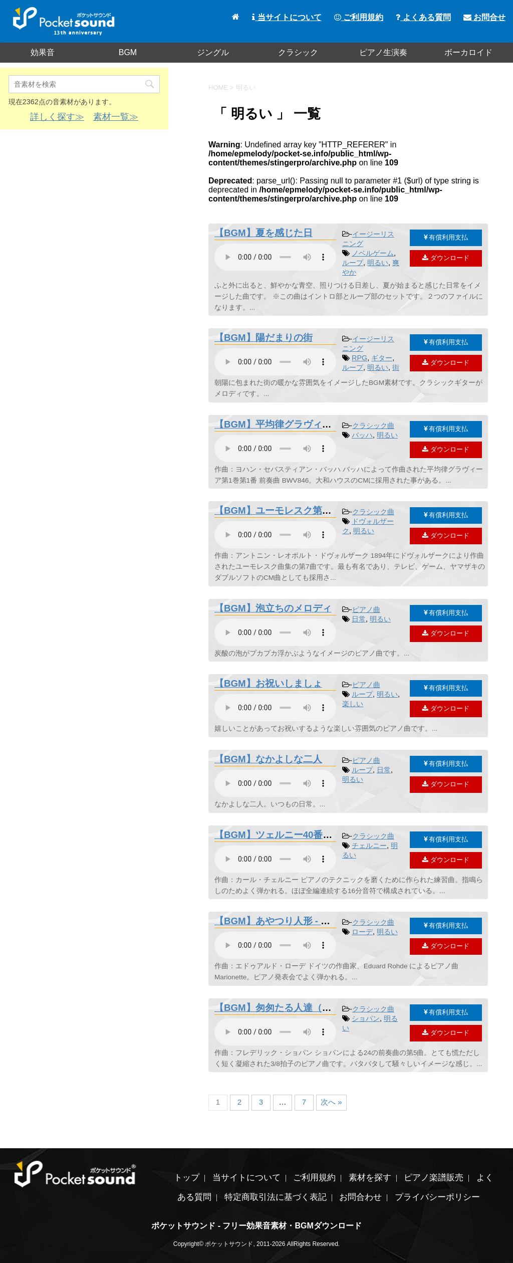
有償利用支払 (446, 237)
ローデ (362, 932)
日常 (359, 619)
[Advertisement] (84, 209)
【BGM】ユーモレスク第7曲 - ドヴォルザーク (313, 510)
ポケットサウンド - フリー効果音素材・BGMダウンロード (256, 1225)
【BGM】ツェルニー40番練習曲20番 (292, 834)
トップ (186, 1177)
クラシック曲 (373, 426)
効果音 (43, 52)
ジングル (213, 52)
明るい (377, 263)
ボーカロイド (468, 52)
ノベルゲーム (373, 253)
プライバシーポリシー (437, 1197)
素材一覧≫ (115, 117)
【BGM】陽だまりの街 (263, 337)
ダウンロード (445, 258)
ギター (381, 358)
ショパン (366, 1018)
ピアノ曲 (366, 609)
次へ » (331, 1102)
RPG (359, 358)
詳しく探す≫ (57, 117)
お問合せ (484, 17)
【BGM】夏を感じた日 (263, 233)
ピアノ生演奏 (383, 52)
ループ (352, 263)
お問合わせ (360, 1197)
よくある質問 (423, 17)
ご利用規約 (358, 17)
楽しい (352, 704)
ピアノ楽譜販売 (433, 1177)
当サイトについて (286, 17)
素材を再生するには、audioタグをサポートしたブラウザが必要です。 (275, 257)
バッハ (362, 435)
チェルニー (369, 845)
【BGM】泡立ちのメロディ (273, 608)
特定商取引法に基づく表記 (275, 1197)
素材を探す (370, 1177)
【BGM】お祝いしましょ (268, 683)
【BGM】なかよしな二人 (268, 759)
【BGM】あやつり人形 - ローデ (281, 921)
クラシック (298, 52)
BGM (128, 52)
